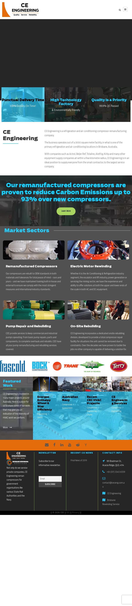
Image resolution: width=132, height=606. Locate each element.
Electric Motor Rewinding (90, 266)
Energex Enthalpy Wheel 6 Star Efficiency (44, 403)
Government (67, 408)
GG (68, 513)
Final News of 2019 (79, 460)
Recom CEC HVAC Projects (94, 400)
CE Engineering (114, 493)
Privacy (75, 513)
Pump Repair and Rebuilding (28, 326)
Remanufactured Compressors (31, 266)
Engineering (42, 414)
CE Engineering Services (119, 400)
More (7, 427)
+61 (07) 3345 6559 (116, 472)
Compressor (67, 405)
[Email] (50, 479)
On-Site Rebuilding (85, 326)
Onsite (40, 418)
